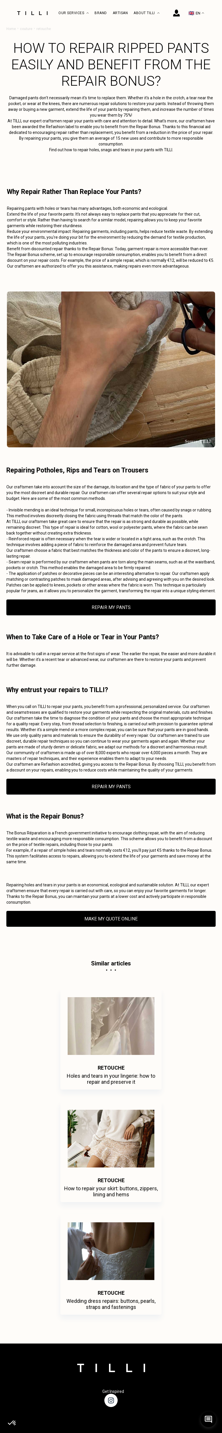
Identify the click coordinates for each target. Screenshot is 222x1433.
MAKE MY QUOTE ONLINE (111, 919)
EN (196, 13)
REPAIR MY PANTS (111, 607)
